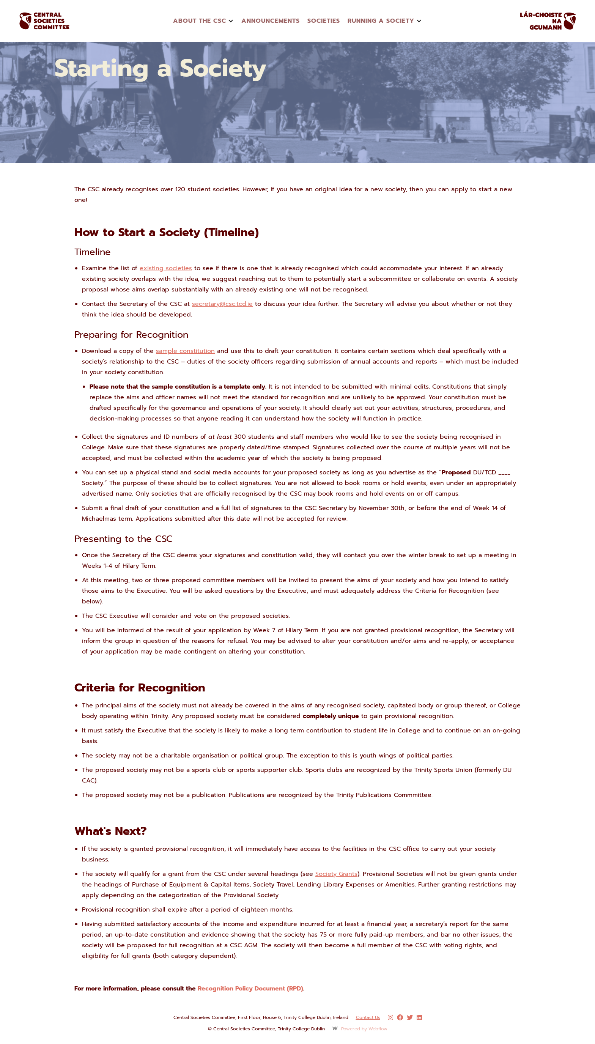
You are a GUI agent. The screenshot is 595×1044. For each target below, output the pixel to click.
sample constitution (185, 351)
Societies (323, 20)
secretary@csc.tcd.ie (222, 304)
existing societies (166, 268)
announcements (270, 20)
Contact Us (368, 1017)
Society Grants (336, 874)
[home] (53, 21)
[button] (203, 20)
